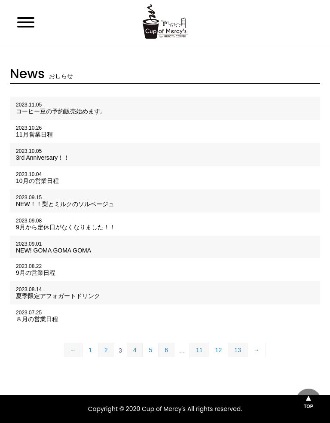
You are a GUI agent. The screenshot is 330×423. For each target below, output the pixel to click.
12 (218, 350)
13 (237, 350)
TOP (308, 406)
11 (199, 350)
